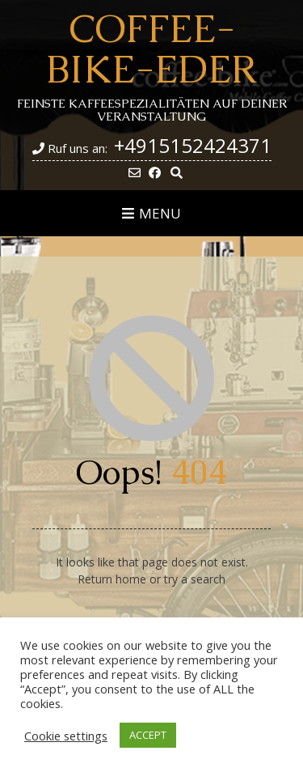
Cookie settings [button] (65, 735)
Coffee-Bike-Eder (151, 48)
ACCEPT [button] (147, 734)
